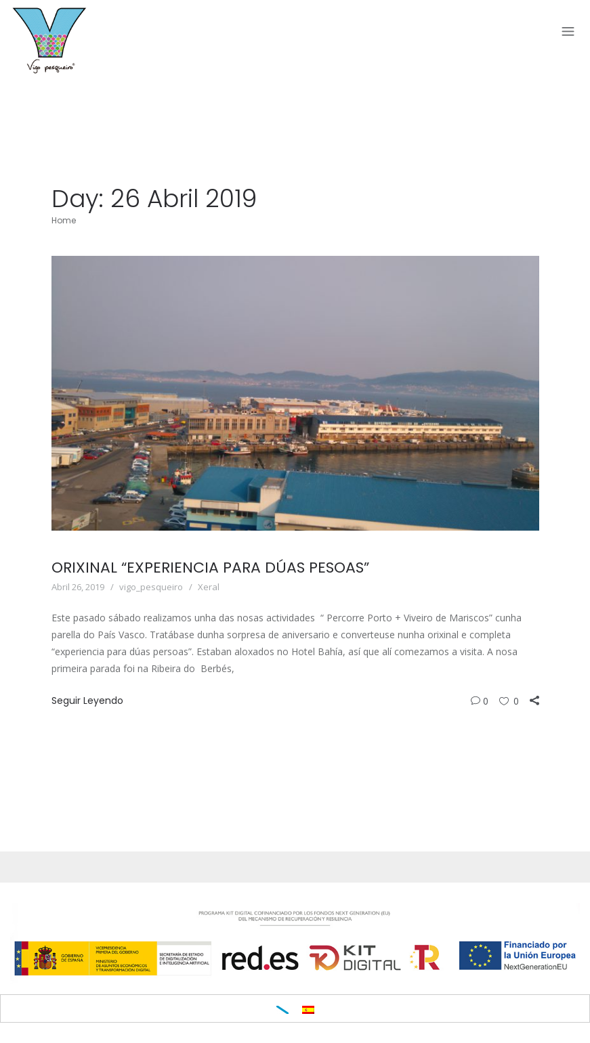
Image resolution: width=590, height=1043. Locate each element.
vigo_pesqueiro (151, 587)
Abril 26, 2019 (77, 587)
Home (63, 220)
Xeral (208, 587)
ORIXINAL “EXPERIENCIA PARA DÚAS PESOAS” (210, 567)
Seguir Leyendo (87, 700)
